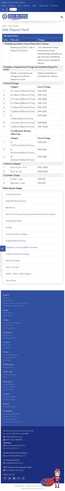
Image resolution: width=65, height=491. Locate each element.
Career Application (9, 357)
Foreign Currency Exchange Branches (15, 303)
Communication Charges (16, 234)
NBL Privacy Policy (9, 328)
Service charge (14, 26)
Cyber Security (43, 6)
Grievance (11, 6)
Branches (27, 6)
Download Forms (9, 416)
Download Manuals (10, 419)
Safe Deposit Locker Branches (13, 306)
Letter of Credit (12, 267)
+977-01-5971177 (12, 448)
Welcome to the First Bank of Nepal (13, 2)
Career (34, 6)
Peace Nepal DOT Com (36, 488)
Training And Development (12, 422)
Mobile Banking (8, 367)
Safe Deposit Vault (13, 221)
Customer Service (13, 194)
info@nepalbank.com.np (13, 437)
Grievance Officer (9, 399)
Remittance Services (9, 338)
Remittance (10, 207)
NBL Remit (6, 335)
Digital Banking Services (16, 201)
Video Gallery (8, 315)
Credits (9, 227)
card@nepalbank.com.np (14, 463)
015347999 (24, 434)
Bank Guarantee (13, 260)
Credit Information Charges (17, 254)
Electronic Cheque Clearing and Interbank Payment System (31, 214)
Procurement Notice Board (12, 323)
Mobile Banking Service (16, 240)
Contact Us (54, 6)
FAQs (5, 377)
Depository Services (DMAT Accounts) (22, 247)
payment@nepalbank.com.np (15, 456)
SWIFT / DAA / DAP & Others (18, 274)
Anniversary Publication (11, 414)
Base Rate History (9, 407)
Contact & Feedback (10, 397)
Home (4, 6)
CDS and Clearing (9, 374)
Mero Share (11, 280)
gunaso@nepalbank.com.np (15, 445)
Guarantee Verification (10, 355)
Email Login (7, 360)
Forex (19, 6)
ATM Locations (8, 300)
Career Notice (8, 325)
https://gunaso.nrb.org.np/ (14, 470)
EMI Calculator (8, 389)
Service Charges (8, 387)
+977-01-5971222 (12, 434)
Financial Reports (9, 384)
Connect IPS (7, 348)
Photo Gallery (8, 313)
